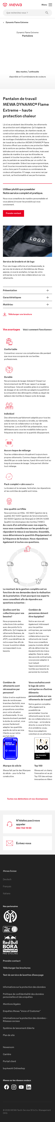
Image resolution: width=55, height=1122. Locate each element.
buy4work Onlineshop (14, 1068)
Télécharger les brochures (17, 967)
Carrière (7, 1054)
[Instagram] (14, 1087)
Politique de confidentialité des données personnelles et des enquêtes (23, 995)
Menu (47, 4)
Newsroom (8, 1047)
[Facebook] (6, 1087)
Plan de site (9, 1035)
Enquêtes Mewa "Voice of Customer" (22, 1011)
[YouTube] (21, 1087)
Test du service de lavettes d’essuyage (23, 974)
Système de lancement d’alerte (18, 1028)
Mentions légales (12, 1003)
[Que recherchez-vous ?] (27, 12)
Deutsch (7, 879)
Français (7, 886)
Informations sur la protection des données (24, 986)
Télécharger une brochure (16, 314)
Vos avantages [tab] (11, 329)
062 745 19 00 (23, 827)
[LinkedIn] (28, 1087)
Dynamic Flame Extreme (15, 22)
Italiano (6, 893)
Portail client (9, 1061)
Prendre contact (13, 213)
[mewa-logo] (12, 4)
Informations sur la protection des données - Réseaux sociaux (25, 1019)
